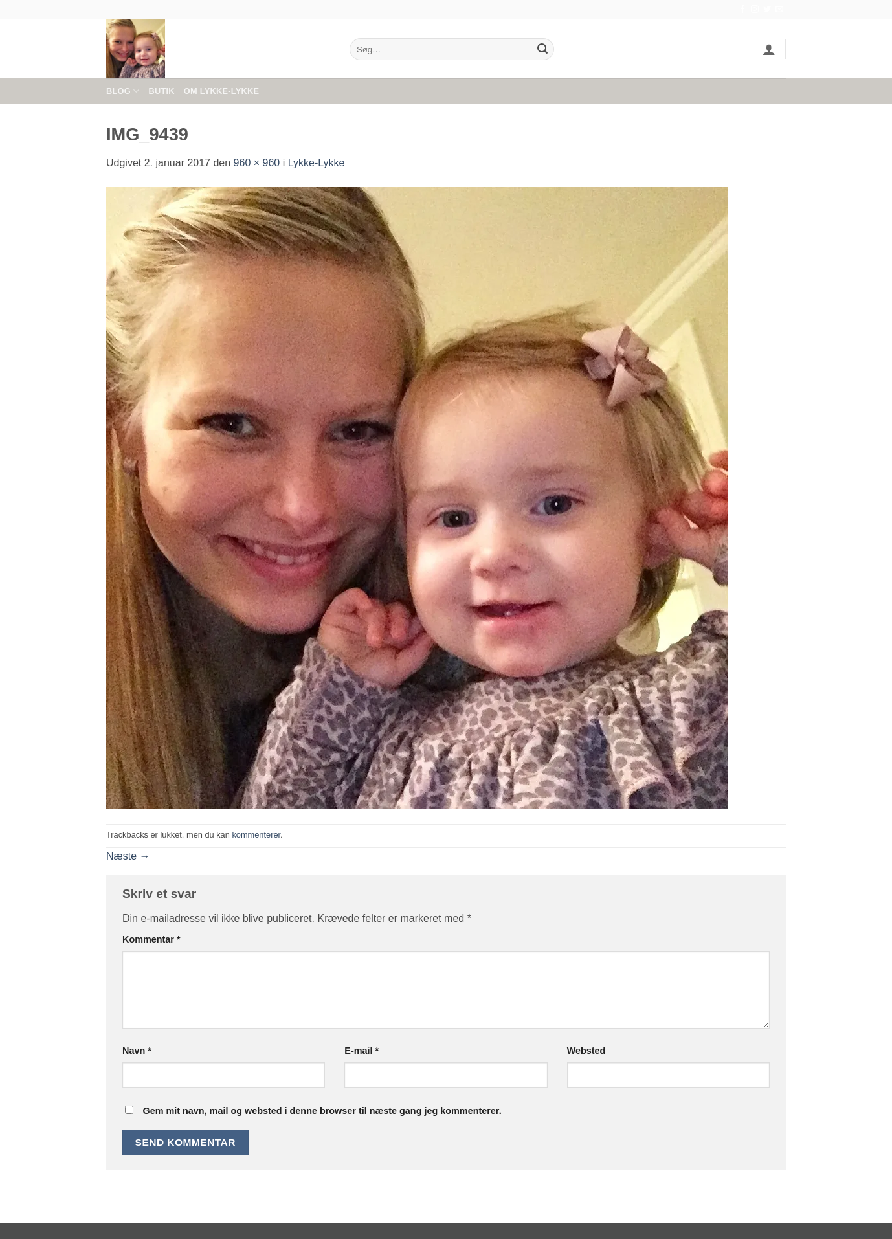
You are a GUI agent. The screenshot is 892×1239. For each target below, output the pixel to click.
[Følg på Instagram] (755, 9)
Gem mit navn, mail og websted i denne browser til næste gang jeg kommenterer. (321, 1111)
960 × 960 (257, 162)
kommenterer (256, 835)
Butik (161, 91)
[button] (769, 49)
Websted (586, 1050)
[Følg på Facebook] (742, 9)
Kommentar (151, 939)
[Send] (542, 49)
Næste (128, 856)
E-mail (361, 1050)
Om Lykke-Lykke (221, 91)
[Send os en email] (779, 9)
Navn (136, 1050)
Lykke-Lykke (316, 162)
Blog (122, 91)
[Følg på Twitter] (767, 9)
